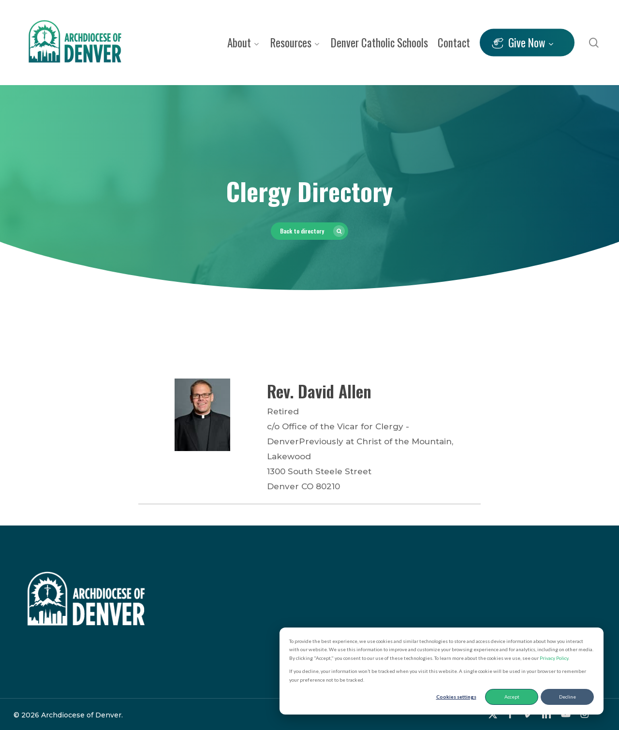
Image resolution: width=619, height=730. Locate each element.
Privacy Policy (554, 658)
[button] (309, 231)
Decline (567, 697)
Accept (511, 697)
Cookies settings (456, 697)
